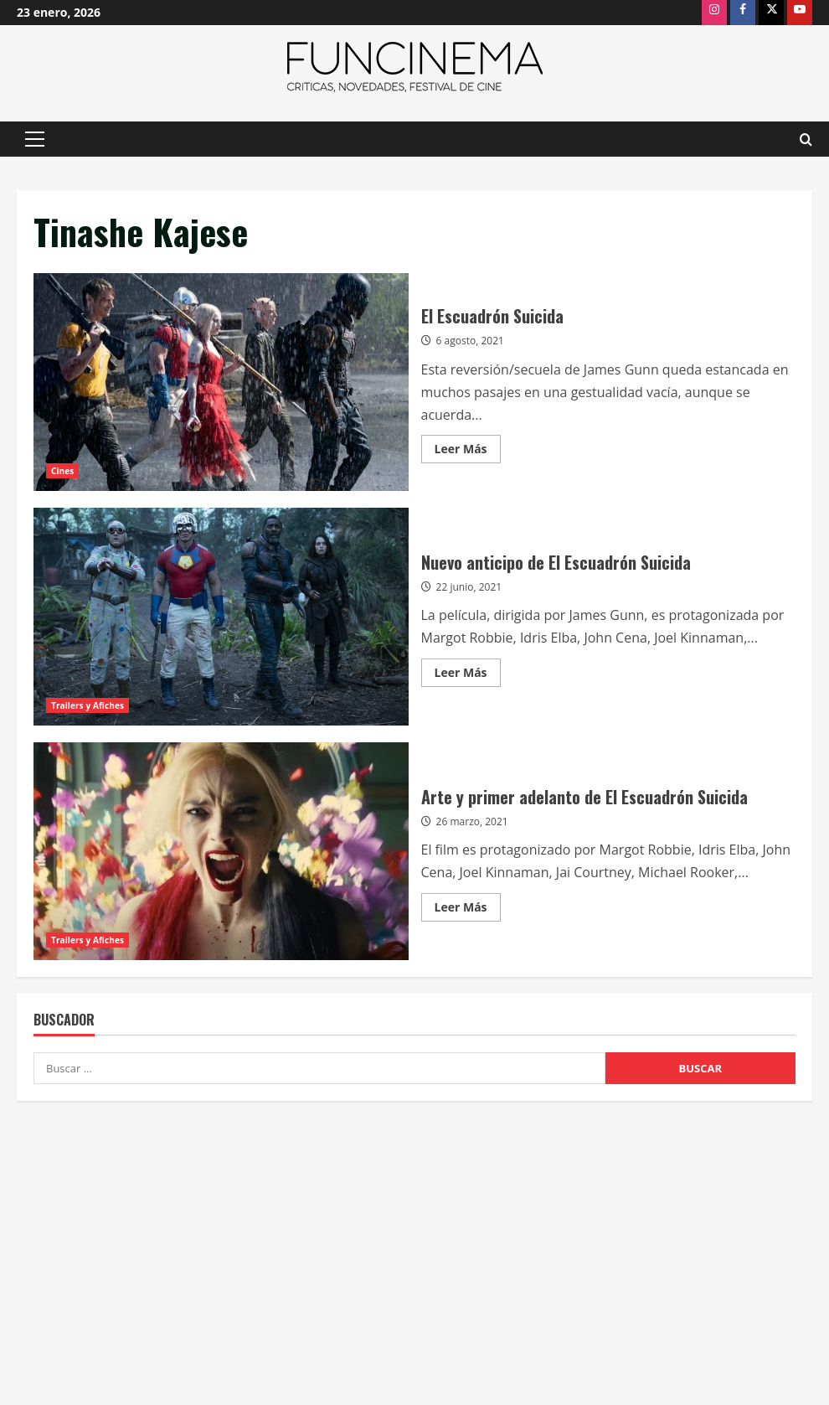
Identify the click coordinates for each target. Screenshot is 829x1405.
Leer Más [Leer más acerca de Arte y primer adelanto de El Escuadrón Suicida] (468, 910)
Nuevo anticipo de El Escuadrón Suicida (221, 617)
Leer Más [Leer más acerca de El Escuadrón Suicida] (468, 451)
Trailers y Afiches (87, 705)
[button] (35, 139)
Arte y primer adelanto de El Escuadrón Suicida (221, 851)
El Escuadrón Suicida (221, 382)
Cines (62, 471)
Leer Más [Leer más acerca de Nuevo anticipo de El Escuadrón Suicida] (468, 675)
